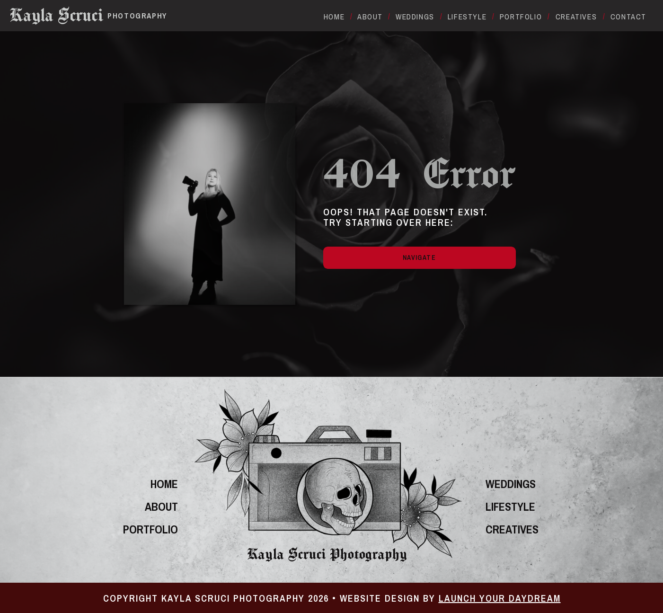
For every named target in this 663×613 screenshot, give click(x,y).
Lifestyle (510, 506)
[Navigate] (419, 258)
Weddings (511, 483)
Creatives (512, 529)
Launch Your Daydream (500, 598)
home (164, 483)
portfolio (150, 529)
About (161, 506)
